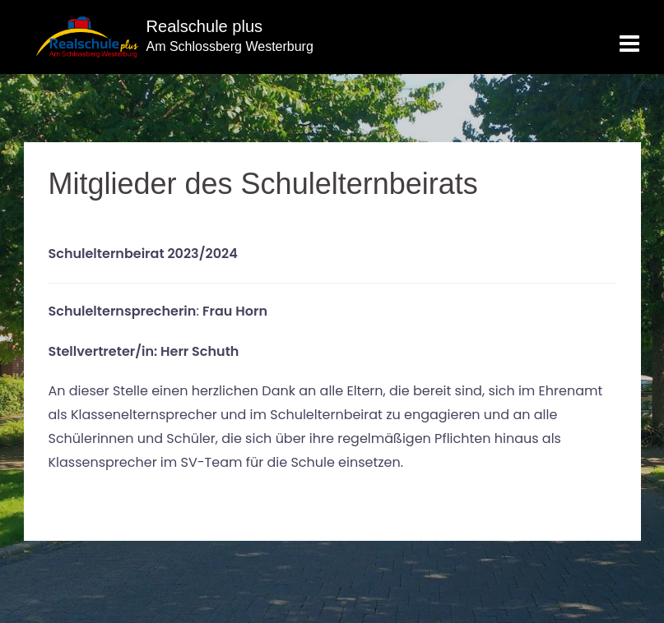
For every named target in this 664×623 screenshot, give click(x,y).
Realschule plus (202, 26)
